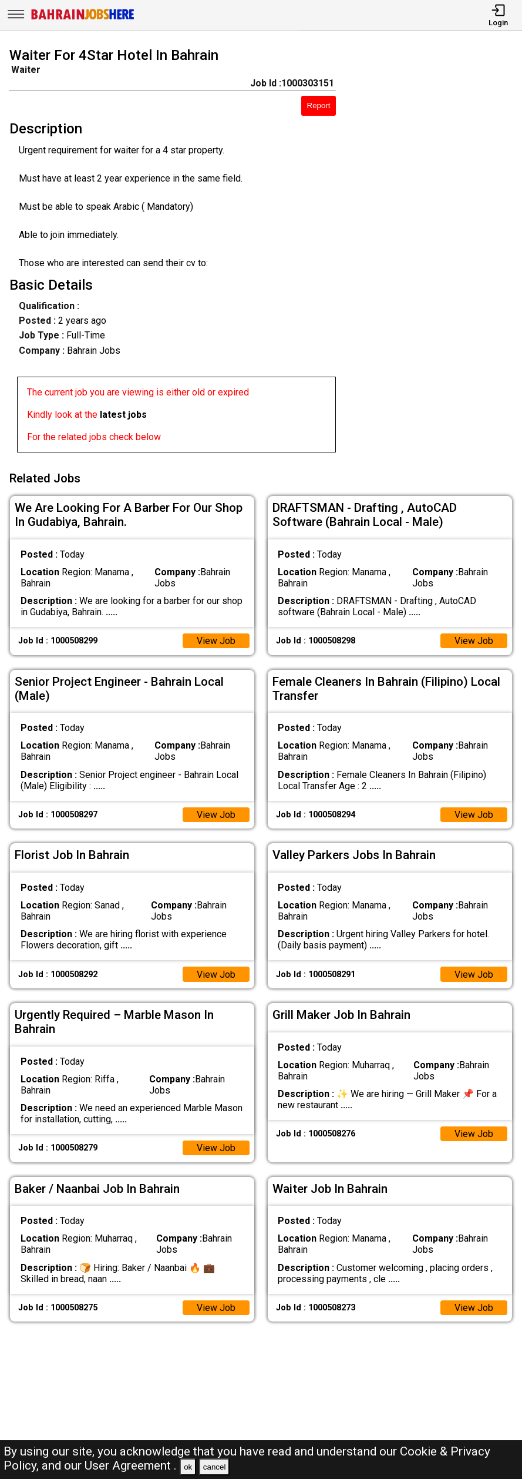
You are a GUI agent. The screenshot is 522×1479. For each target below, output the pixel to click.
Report (319, 105)
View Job (216, 640)
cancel (214, 1467)
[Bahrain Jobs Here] (83, 18)
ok (188, 1467)
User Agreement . (131, 1465)
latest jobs (123, 414)
